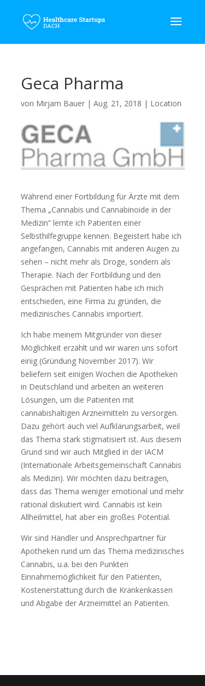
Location (165, 103)
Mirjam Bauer (60, 103)
